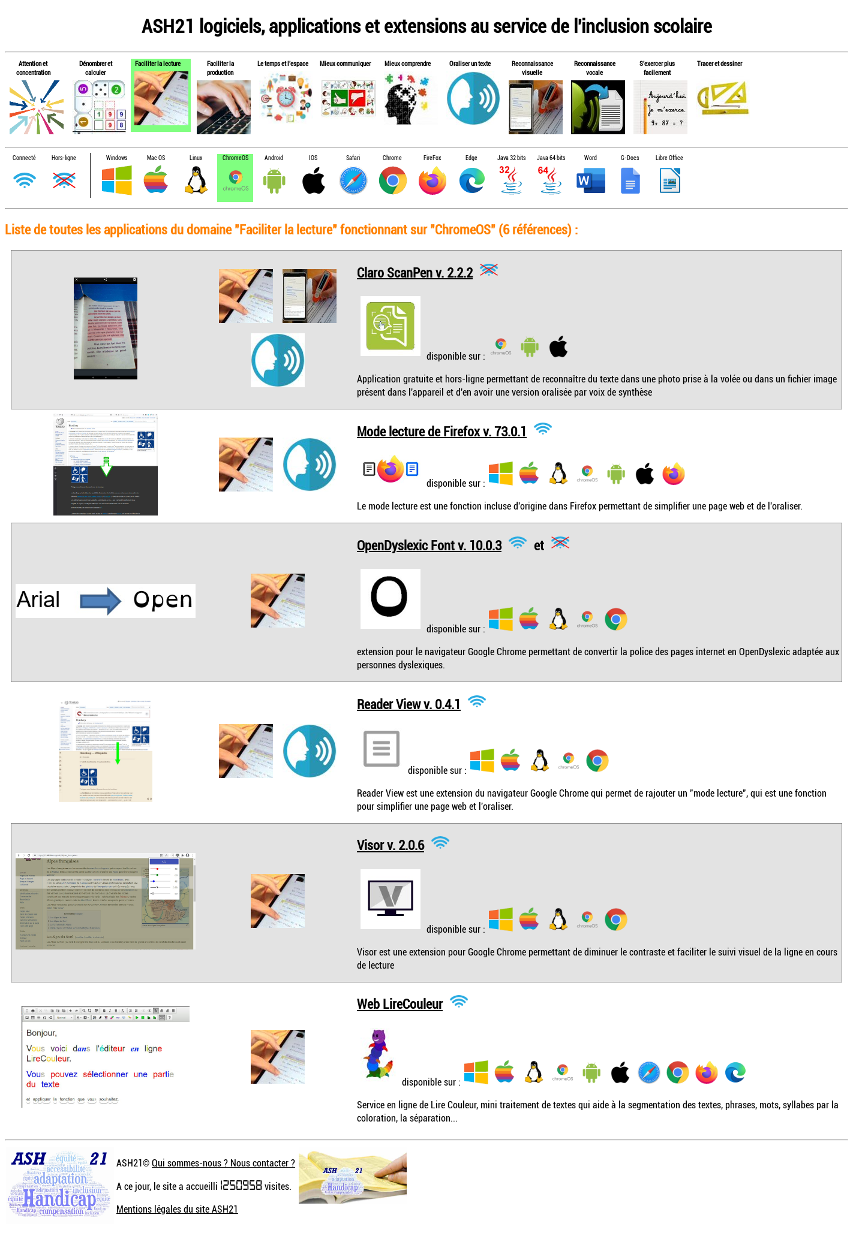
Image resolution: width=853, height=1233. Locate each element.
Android (274, 158)
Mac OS (156, 158)
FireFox (432, 158)
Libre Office (669, 158)
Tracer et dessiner (719, 63)
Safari (353, 158)
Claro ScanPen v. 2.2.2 (415, 272)
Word (590, 158)
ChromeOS (235, 158)
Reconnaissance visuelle (532, 68)
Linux (196, 158)
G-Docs (630, 158)
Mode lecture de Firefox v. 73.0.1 (442, 430)
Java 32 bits (511, 158)
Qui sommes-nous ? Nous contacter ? (223, 1162)
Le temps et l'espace (282, 63)
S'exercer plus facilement (657, 68)
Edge (471, 158)
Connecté (24, 158)
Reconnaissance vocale (594, 68)
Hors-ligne (64, 158)
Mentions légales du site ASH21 (177, 1209)
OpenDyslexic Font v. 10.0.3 (429, 544)
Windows (116, 158)
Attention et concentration (33, 68)
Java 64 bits (551, 158)
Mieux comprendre (408, 63)
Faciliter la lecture (158, 63)
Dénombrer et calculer (95, 68)
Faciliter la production (220, 68)
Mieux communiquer (345, 63)
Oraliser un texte (470, 63)
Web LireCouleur (400, 1003)
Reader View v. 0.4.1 (409, 703)
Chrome (392, 158)
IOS (313, 158)
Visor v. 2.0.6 (390, 845)
